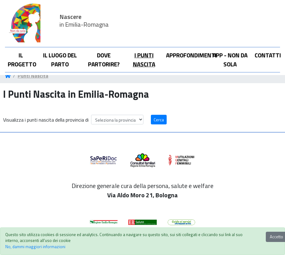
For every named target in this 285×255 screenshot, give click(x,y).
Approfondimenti (187, 55)
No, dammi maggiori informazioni (35, 247)
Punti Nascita (33, 75)
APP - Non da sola (230, 60)
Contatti (267, 55)
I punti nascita (144, 60)
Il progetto (22, 60)
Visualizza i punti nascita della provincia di (46, 119)
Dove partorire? (104, 60)
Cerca (159, 119)
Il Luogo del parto (60, 60)
